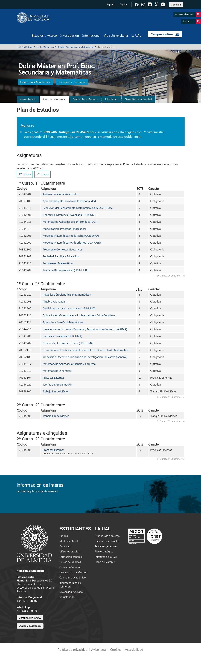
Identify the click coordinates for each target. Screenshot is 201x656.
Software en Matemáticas (58, 263)
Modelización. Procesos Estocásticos (64, 228)
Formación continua (71, 556)
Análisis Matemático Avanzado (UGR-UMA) (69, 308)
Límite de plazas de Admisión (37, 491)
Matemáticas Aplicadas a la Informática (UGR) (70, 221)
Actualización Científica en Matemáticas (67, 294)
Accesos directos (188, 14)
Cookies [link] (115, 649)
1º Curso (25, 174)
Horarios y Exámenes (72, 82)
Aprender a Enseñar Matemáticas (63, 322)
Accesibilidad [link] (134, 649)
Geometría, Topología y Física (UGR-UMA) (68, 343)
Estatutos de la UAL (106, 556)
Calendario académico (72, 577)
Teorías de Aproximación (57, 384)
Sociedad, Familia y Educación (61, 256)
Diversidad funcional (71, 592)
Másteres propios (69, 551)
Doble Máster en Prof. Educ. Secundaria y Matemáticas (65, 47)
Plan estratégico (104, 551)
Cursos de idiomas (70, 562)
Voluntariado (67, 597)
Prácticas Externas (53, 377)
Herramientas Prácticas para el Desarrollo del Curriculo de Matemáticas (86, 350)
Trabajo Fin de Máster (56, 391)
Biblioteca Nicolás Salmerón (70, 584)
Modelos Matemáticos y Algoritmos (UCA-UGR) (72, 242)
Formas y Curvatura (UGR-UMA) (62, 336)
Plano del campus (105, 562)
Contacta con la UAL (30, 617)
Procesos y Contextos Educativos (62, 249)
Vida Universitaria (116, 35)
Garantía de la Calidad (138, 99)
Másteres (28, 47)
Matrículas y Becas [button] (85, 99)
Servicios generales (106, 546)
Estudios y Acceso (44, 35)
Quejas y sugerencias (30, 626)
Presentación (28, 99)
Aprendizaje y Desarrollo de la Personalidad (69, 201)
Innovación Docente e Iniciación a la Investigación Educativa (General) (85, 357)
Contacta (176, 4)
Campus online (165, 34)
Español (111, 4)
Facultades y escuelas (107, 541)
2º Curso (42, 174)
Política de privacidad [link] (73, 649)
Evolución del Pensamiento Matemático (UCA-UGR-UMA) (78, 208)
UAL (19, 47)
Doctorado (65, 546)
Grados (63, 536)
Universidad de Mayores (73, 572)
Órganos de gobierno (107, 536)
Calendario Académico (35, 82)
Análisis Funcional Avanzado (60, 194)
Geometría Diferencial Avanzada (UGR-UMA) (70, 214)
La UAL (136, 35)
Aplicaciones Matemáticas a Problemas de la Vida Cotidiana (79, 315)
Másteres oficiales (69, 541)
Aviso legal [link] (98, 649)
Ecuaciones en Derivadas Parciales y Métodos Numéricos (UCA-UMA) (85, 329)
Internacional (91, 35)
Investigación (69, 35)
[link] (176, 4)
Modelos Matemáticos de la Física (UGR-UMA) (71, 235)
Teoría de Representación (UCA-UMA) (65, 270)
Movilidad (111, 99)
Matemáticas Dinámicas (57, 370)
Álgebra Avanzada (54, 301)
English (123, 4)
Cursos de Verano (69, 567)
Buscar (192, 21)
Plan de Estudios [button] (54, 99)
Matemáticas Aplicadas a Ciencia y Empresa (69, 364)
